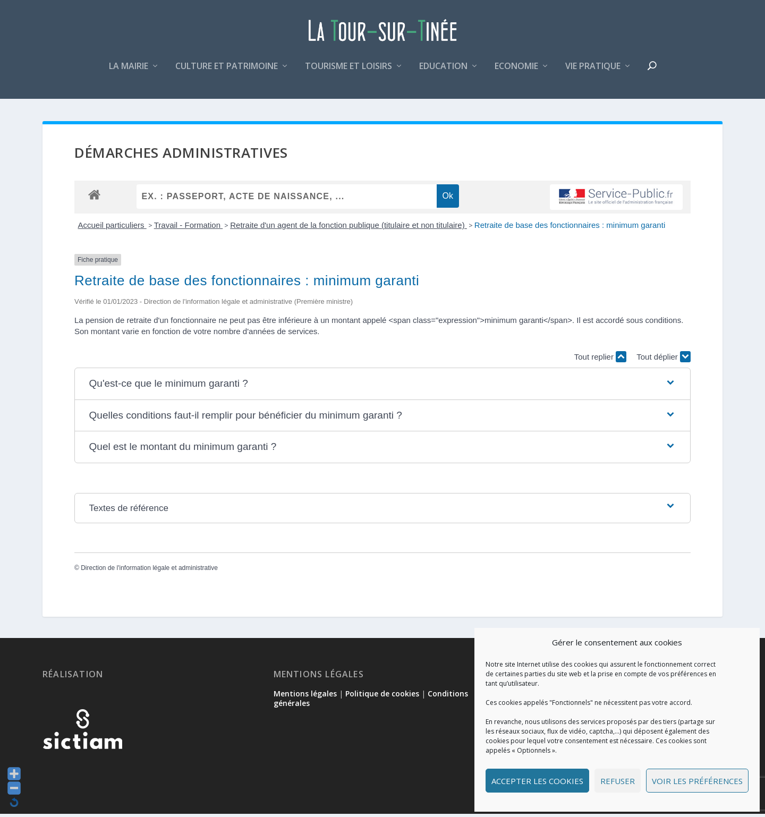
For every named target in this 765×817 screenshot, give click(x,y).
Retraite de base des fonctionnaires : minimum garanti (569, 228)
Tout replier (600, 359)
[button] (382, 387)
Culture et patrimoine (226, 71)
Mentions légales (305, 697)
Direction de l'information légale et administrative (149, 571)
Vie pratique (592, 71)
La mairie (128, 71)
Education (443, 71)
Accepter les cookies (537, 781)
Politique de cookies (382, 697)
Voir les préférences (697, 781)
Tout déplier (663, 359)
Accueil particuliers (112, 228)
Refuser (617, 781)
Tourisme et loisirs (348, 71)
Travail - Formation (188, 228)
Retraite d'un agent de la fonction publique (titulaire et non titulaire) (348, 228)
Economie (516, 71)
